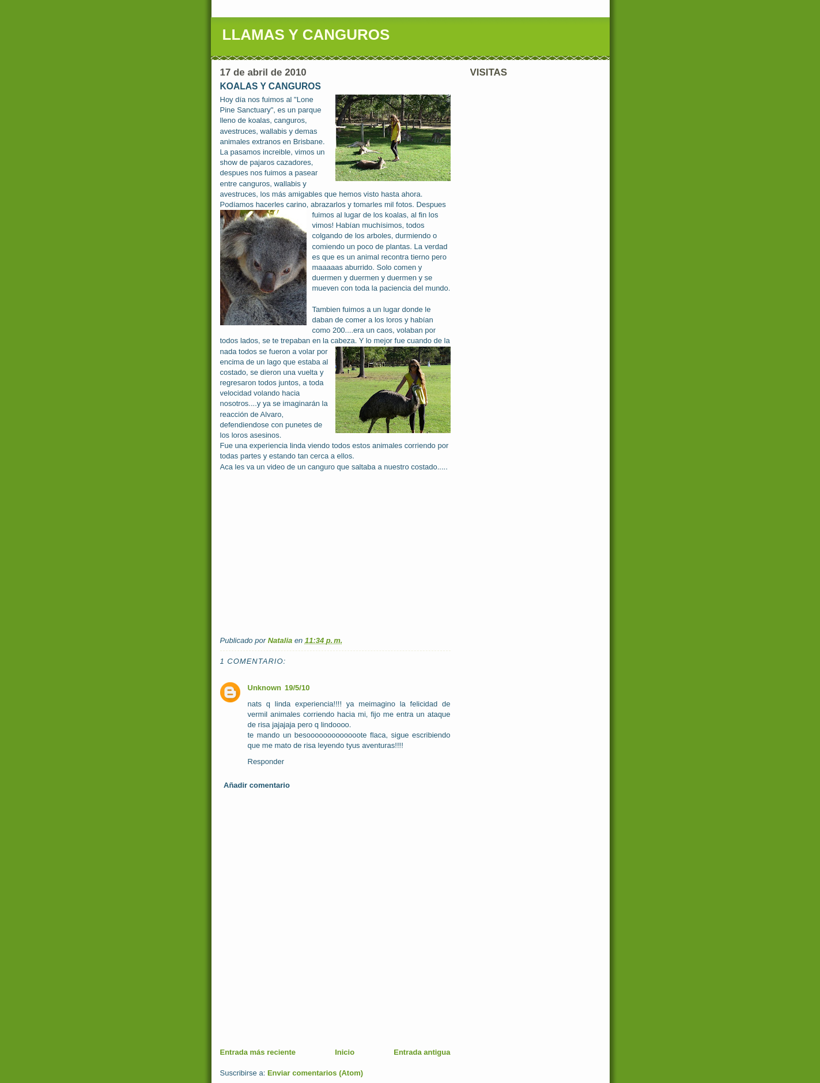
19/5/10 (297, 687)
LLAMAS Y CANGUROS (306, 34)
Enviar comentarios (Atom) (315, 1073)
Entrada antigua (422, 1052)
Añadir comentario (257, 785)
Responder (266, 761)
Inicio (344, 1052)
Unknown (265, 687)
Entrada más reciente (258, 1052)
